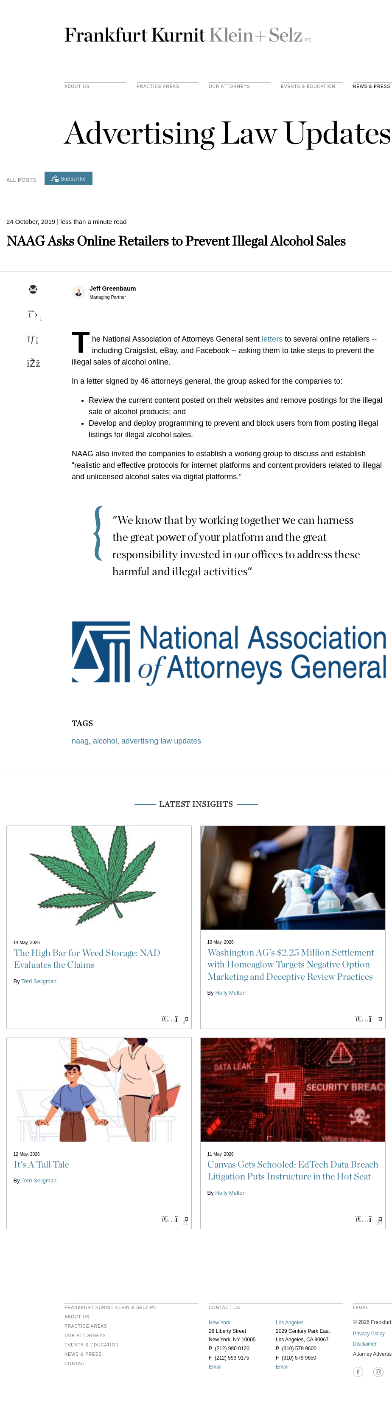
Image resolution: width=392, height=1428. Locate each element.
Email (215, 1367)
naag (80, 741)
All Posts (21, 180)
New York (219, 1323)
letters (272, 339)
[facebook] (33, 364)
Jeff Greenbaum (113, 288)
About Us (77, 87)
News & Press (83, 1354)
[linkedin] (33, 339)
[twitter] (33, 315)
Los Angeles (289, 1323)
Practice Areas (85, 1326)
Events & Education (308, 87)
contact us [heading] (224, 1308)
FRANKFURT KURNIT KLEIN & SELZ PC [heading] (110, 1308)
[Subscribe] (68, 178)
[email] (33, 290)
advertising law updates (161, 741)
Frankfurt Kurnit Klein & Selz (187, 31)
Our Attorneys (229, 87)
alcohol (105, 741)
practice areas (158, 87)
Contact (76, 1364)
